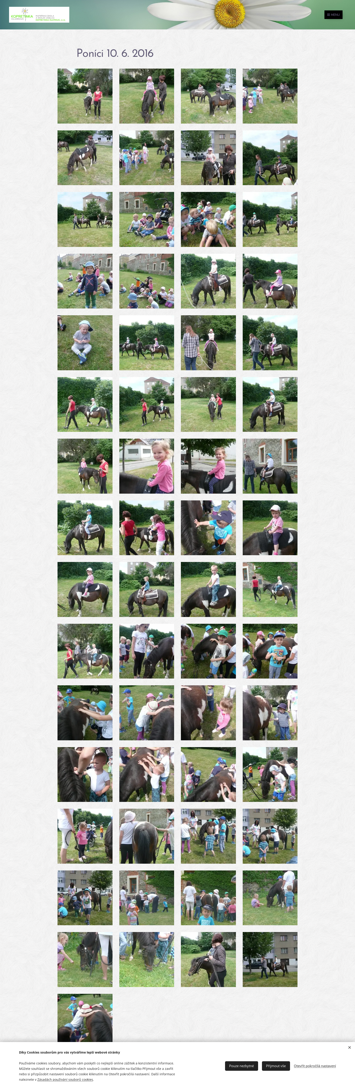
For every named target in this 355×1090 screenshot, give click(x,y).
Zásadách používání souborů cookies (65, 1079)
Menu (333, 15)
